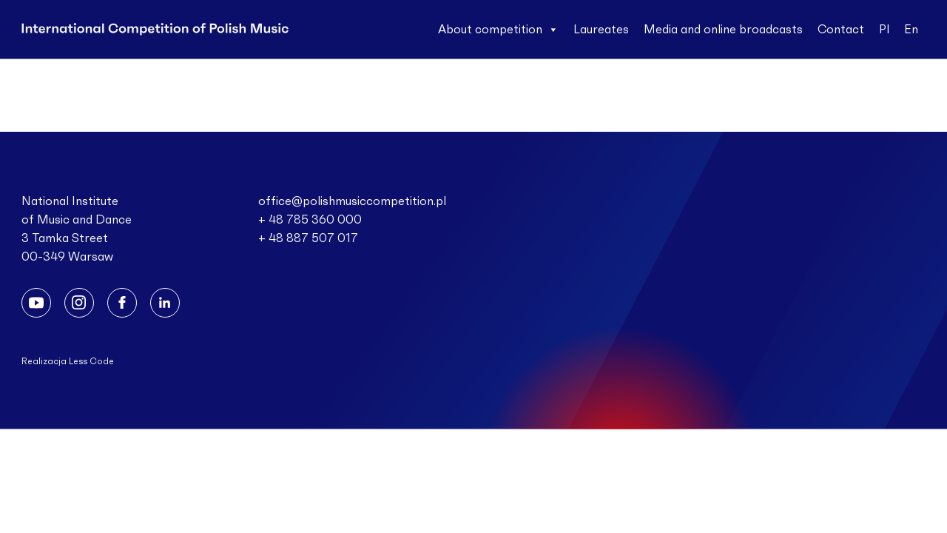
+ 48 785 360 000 (310, 220)
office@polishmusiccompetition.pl (352, 201)
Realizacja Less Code (67, 361)
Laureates (601, 30)
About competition (498, 29)
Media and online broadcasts (723, 30)
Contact (841, 30)
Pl (884, 30)
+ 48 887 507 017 (308, 238)
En (911, 30)
